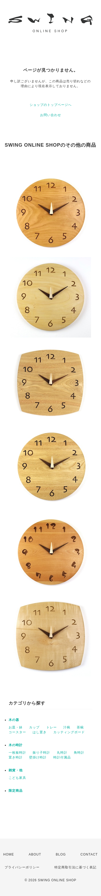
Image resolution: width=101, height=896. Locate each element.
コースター (17, 732)
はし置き (40, 732)
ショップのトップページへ (51, 105)
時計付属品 (62, 757)
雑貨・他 (16, 770)
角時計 (79, 752)
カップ (34, 727)
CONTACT (89, 854)
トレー (51, 727)
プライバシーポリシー (22, 867)
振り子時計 (41, 752)
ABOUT (35, 854)
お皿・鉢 (16, 727)
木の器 (14, 720)
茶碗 (80, 727)
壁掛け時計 (38, 757)
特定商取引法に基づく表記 (75, 867)
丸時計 (62, 752)
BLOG (61, 854)
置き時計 (16, 757)
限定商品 (16, 791)
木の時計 (16, 745)
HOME (8, 854)
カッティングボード (69, 732)
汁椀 (66, 727)
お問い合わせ (50, 115)
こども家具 (17, 778)
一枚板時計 (17, 752)
